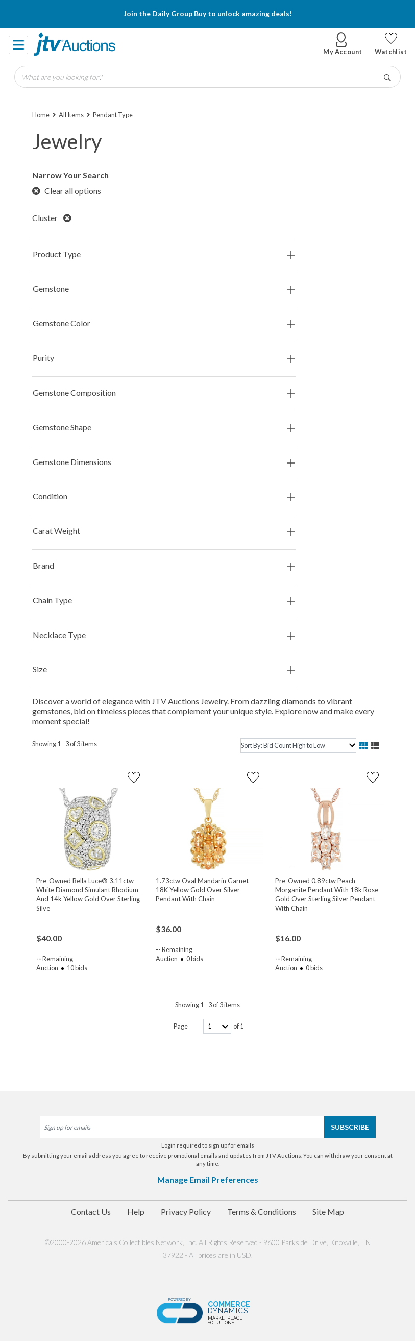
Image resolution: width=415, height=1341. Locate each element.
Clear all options (66, 191)
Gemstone (164, 289)
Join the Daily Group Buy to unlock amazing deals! (208, 13)
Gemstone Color (164, 323)
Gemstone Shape (164, 427)
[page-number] (217, 1026)
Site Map (328, 1211)
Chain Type (164, 600)
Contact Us (91, 1211)
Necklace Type (164, 635)
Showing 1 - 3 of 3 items (64, 744)
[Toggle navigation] (19, 44)
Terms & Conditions (261, 1211)
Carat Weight (164, 531)
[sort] (298, 745)
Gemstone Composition (164, 392)
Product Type (164, 254)
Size (164, 669)
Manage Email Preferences (207, 1179)
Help (135, 1211)
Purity (164, 358)
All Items (71, 115)
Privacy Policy (186, 1211)
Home (41, 115)
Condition (164, 496)
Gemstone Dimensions (164, 462)
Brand (164, 565)
